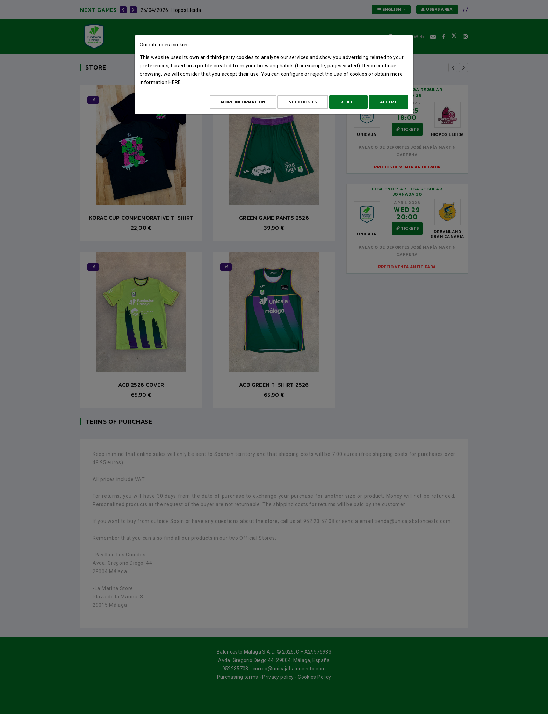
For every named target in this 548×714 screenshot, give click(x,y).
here (174, 82)
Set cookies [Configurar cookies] (303, 102)
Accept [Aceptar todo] (388, 102)
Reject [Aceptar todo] (348, 102)
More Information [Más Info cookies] (243, 102)
